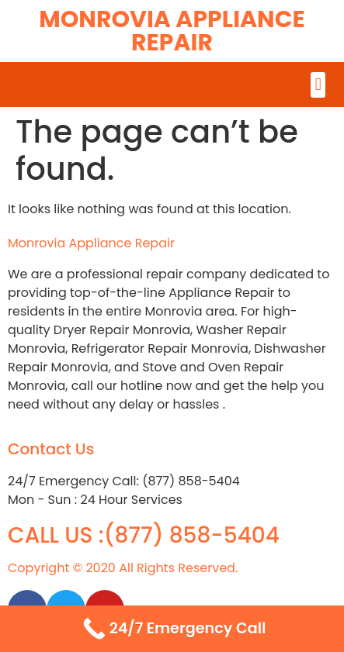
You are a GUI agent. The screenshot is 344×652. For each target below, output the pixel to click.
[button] (318, 85)
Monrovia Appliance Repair (172, 31)
